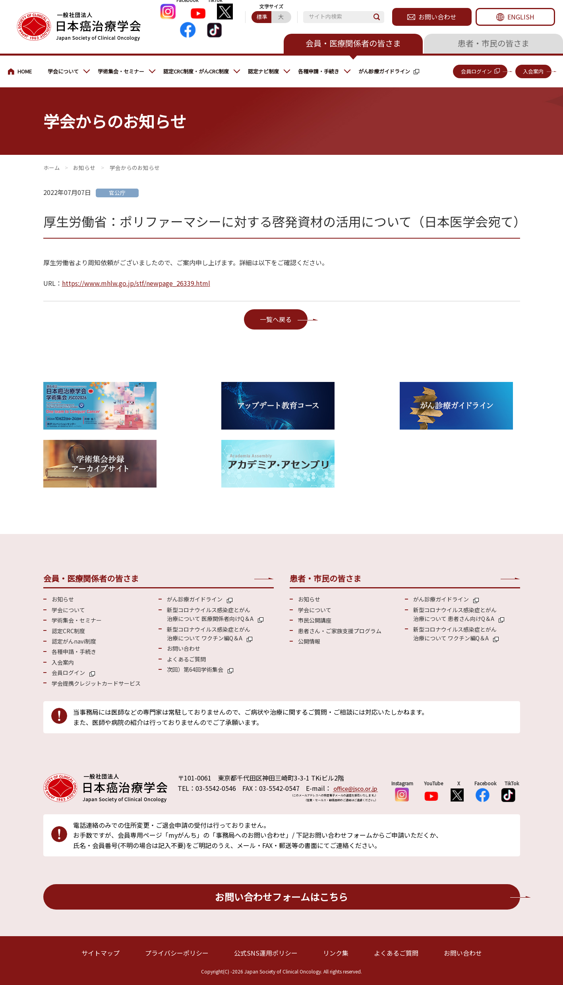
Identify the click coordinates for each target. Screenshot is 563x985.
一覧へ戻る (276, 319)
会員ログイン (476, 71)
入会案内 (533, 71)
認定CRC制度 (68, 631)
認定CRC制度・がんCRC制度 (196, 71)
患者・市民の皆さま (493, 43)
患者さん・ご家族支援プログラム (339, 631)
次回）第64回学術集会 (195, 669)
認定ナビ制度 (263, 71)
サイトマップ (100, 953)
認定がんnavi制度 (74, 641)
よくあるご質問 (186, 659)
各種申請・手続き (318, 71)
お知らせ (84, 168)
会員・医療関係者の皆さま (353, 43)
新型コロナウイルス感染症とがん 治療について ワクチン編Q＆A (208, 633)
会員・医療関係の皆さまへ (24, 71)
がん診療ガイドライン (384, 71)
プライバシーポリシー (177, 953)
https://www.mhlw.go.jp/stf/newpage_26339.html (136, 283)
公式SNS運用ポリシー (266, 953)
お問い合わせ (437, 16)
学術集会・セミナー (121, 71)
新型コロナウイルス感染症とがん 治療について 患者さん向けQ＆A (455, 614)
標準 (261, 17)
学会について (63, 71)
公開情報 (309, 641)
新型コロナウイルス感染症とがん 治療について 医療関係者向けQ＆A (210, 614)
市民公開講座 (314, 620)
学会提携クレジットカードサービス (96, 683)
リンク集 (335, 953)
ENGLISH (520, 16)
